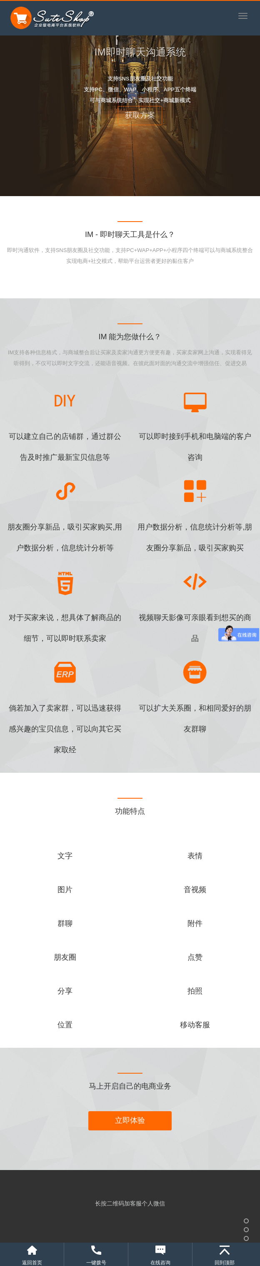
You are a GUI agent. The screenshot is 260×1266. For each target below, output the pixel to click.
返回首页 (32, 1263)
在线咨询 (160, 1263)
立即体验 (130, 1120)
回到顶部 (225, 1263)
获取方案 (140, 115)
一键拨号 (96, 1263)
